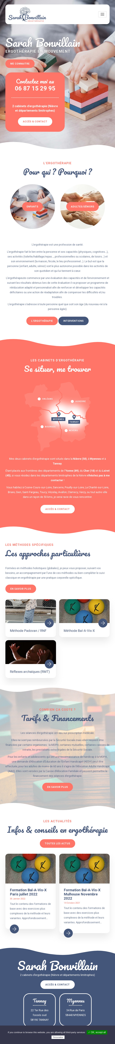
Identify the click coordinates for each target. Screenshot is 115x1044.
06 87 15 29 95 (35, 88)
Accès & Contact (35, 121)
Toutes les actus (57, 843)
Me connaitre (20, 63)
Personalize (58, 1037)
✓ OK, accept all (97, 1032)
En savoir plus (20, 588)
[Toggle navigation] (102, 14)
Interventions (73, 320)
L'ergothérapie (42, 320)
